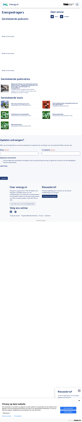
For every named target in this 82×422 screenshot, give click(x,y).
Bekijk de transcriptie (8, 36)
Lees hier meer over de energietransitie (22, 204)
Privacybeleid (17, 416)
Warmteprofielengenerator (20, 104)
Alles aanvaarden (68, 408)
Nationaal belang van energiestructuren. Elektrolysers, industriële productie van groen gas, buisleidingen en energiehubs (24, 86)
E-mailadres (48, 150)
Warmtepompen (16, 124)
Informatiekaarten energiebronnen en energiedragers (65, 103)
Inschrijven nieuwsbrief (49, 196)
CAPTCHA (3, 166)
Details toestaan (6, 416)
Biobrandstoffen (58, 114)
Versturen (4, 178)
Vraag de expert (15, 215)
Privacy (41, 215)
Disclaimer (48, 215)
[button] (55, 16)
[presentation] (13, 171)
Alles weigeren (68, 412)
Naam (4, 150)
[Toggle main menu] (77, 4)
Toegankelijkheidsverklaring (29, 215)
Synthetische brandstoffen (20, 114)
